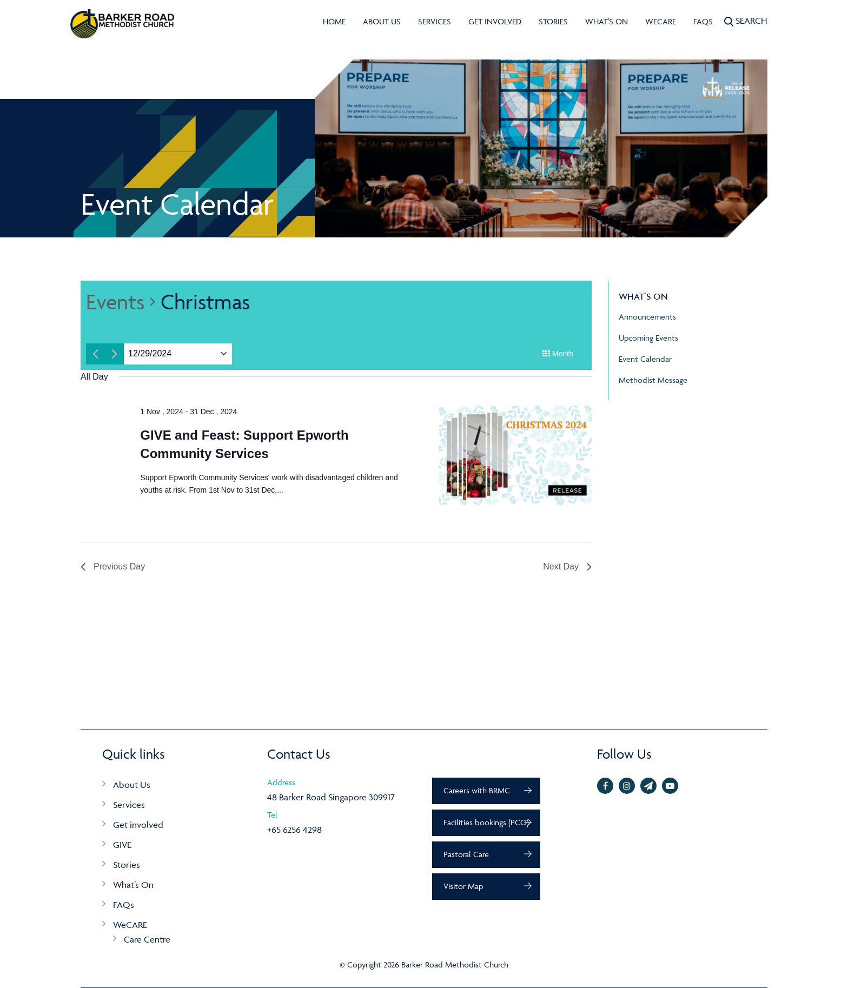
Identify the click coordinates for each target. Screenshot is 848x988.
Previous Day (113, 566)
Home (334, 21)
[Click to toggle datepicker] (150, 353)
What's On (606, 21)
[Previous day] (95, 354)
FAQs (703, 21)
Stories (553, 21)
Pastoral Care (466, 854)
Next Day (567, 566)
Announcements (647, 316)
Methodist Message (653, 380)
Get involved (494, 21)
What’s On (133, 884)
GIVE (122, 844)
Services (434, 21)
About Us (382, 21)
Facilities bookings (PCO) (486, 822)
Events (115, 301)
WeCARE (660, 21)
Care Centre (147, 939)
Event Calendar (645, 359)
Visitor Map (463, 886)
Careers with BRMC (476, 790)
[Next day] (114, 354)
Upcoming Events (648, 338)
